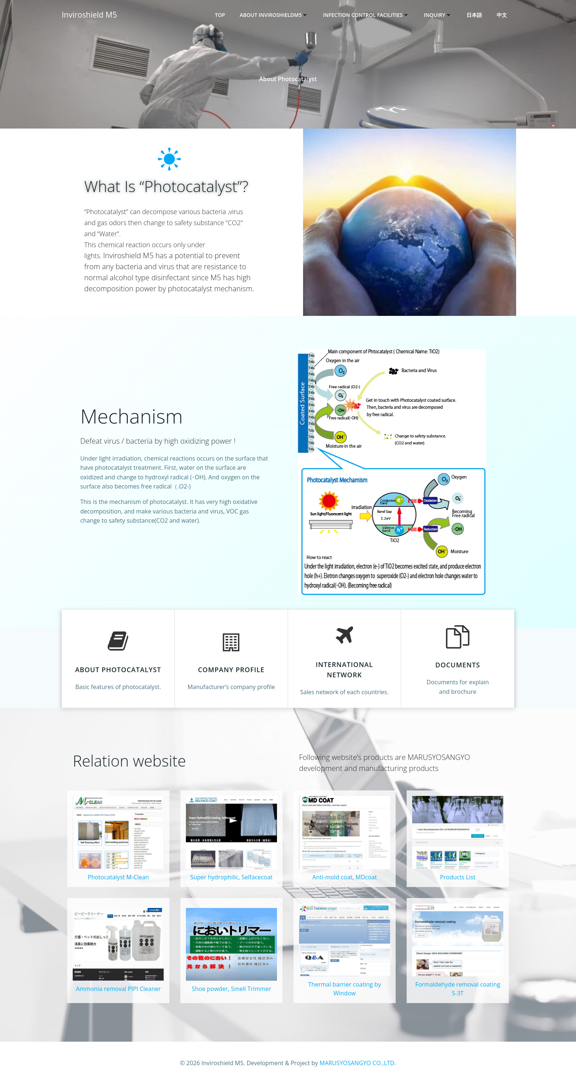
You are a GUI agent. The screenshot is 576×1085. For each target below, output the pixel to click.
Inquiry (438, 14)
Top (220, 14)
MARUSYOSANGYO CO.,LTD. (358, 1063)
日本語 (474, 14)
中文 (502, 14)
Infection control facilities (366, 14)
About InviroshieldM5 (274, 14)
